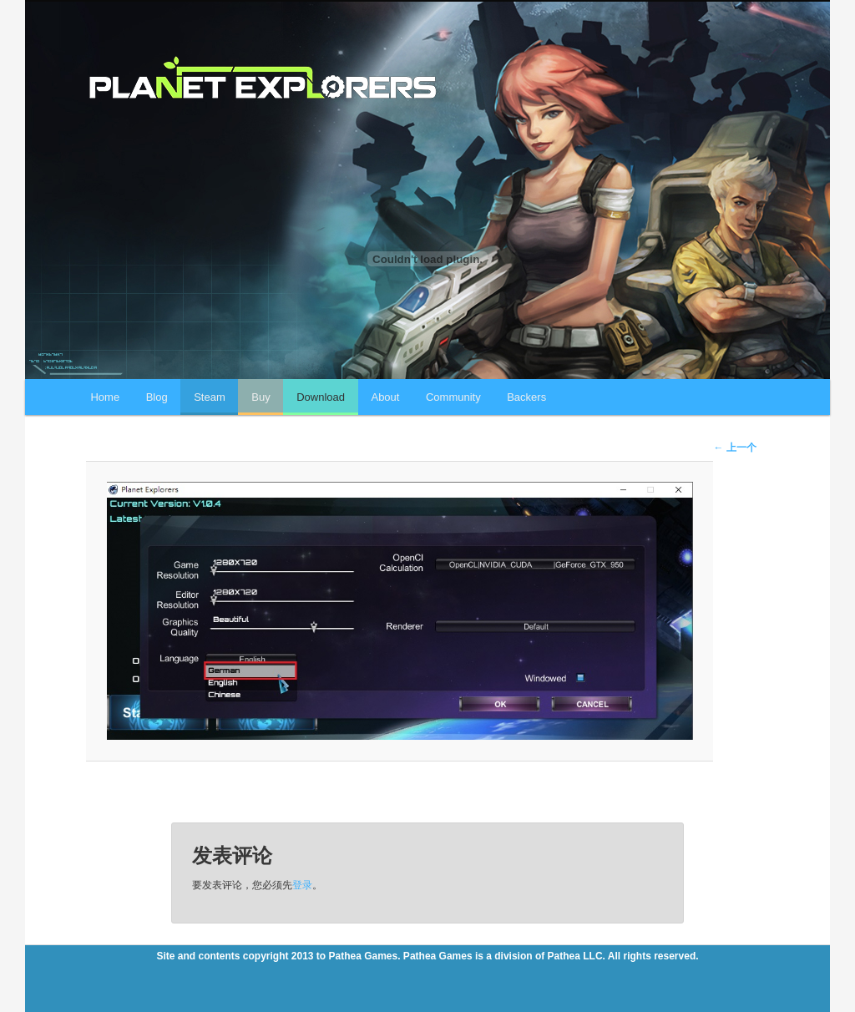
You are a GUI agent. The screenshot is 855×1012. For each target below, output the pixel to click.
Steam (209, 397)
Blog (157, 397)
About (385, 397)
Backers (526, 397)
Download (320, 397)
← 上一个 (734, 447)
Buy (260, 397)
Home (104, 397)
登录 (302, 885)
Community (453, 397)
